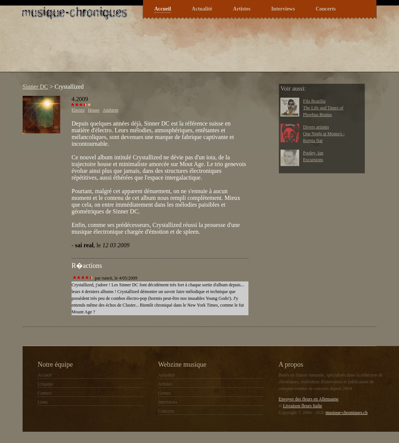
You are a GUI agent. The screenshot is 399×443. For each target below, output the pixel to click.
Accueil (162, 9)
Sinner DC (35, 86)
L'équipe (45, 384)
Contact (45, 393)
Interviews (283, 9)
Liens (43, 402)
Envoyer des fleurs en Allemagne (308, 399)
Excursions (313, 159)
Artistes (242, 9)
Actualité (202, 9)
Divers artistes (316, 127)
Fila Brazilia (314, 101)
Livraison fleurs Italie (302, 405)
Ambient (111, 110)
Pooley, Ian (313, 153)
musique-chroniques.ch (347, 412)
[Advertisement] (156, 50)
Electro (78, 110)
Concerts (325, 9)
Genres (164, 393)
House (94, 110)
